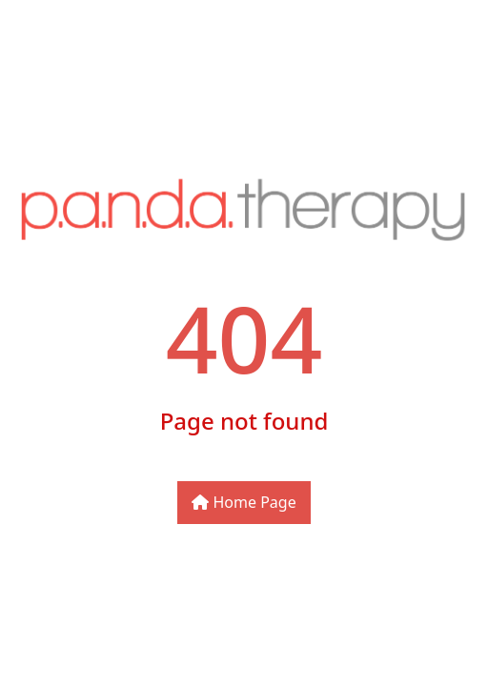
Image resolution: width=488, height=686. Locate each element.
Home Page (243, 502)
